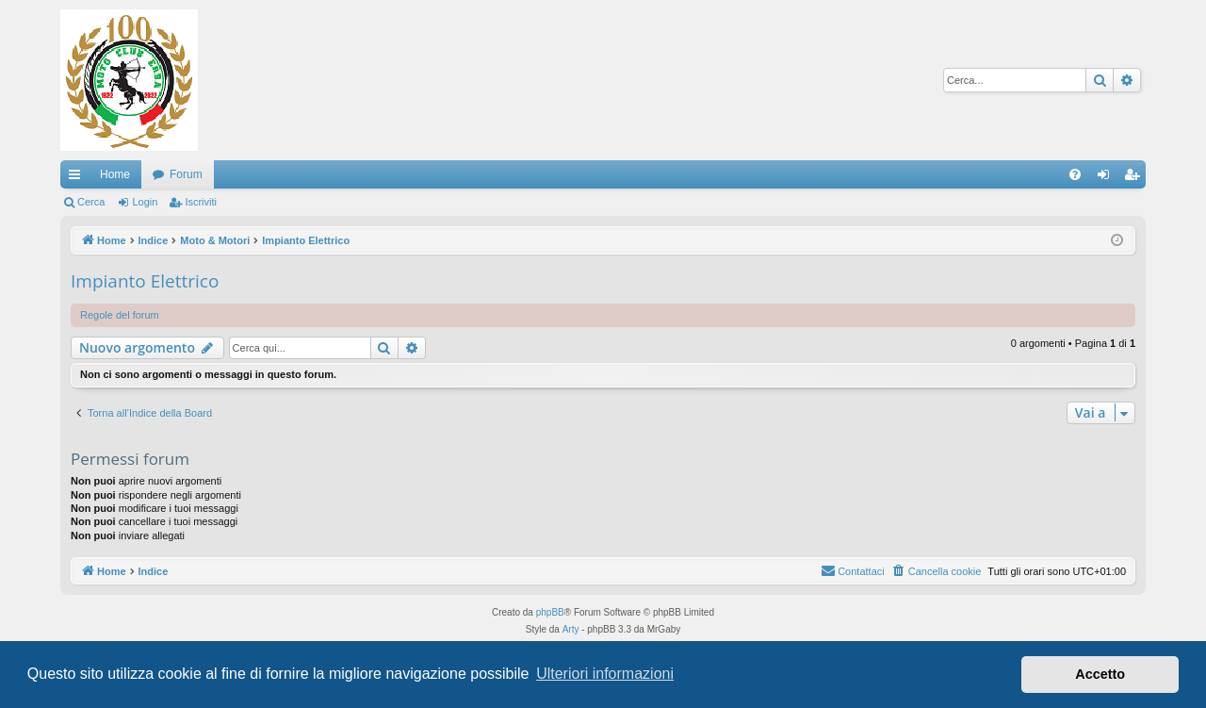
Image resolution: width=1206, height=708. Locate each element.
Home (115, 174)
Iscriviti (201, 201)
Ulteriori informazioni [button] (605, 674)
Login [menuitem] (1107, 178)
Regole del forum (119, 315)
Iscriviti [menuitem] (1136, 178)
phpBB (550, 612)
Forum (186, 174)
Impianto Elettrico (145, 281)
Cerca (91, 201)
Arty (570, 629)
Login (144, 201)
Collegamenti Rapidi (78, 178)
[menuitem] (1075, 174)
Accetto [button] (1100, 674)
